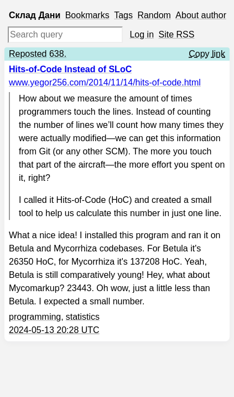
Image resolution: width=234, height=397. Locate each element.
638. (57, 53)
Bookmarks (87, 15)
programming (35, 316)
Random (153, 15)
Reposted (28, 53)
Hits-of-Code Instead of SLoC (70, 69)
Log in (141, 34)
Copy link (207, 53)
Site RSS (177, 34)
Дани (49, 15)
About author (200, 15)
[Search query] (65, 34)
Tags (123, 15)
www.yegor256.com (105, 82)
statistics (83, 316)
